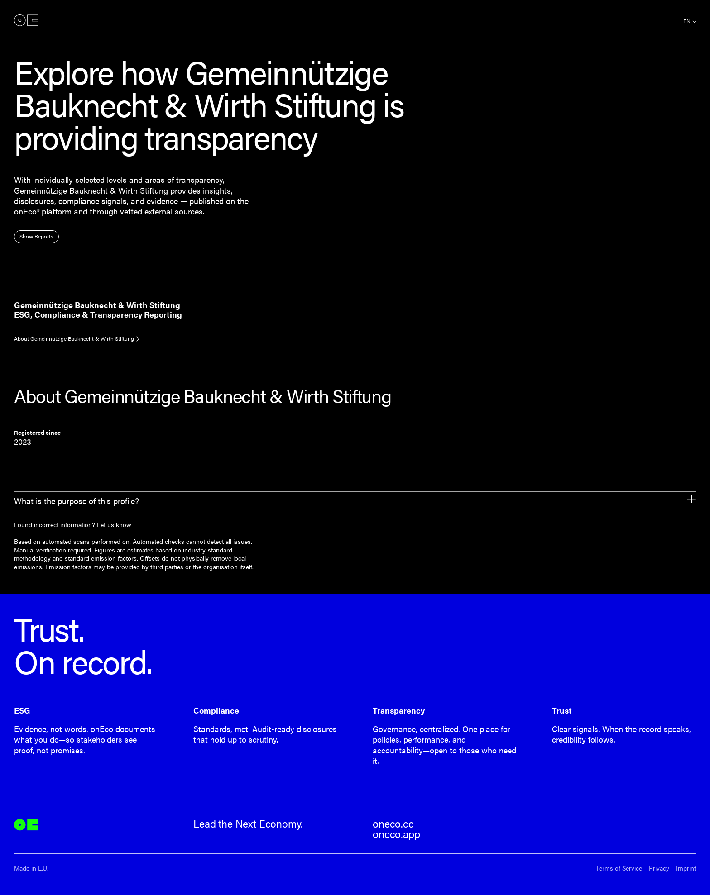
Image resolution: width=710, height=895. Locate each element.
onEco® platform (43, 211)
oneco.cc (393, 823)
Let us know (114, 524)
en (687, 21)
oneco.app (396, 834)
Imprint (686, 868)
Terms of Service (619, 868)
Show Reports (36, 236)
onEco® (26, 20)
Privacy (659, 868)
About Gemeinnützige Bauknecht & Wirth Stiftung (74, 338)
